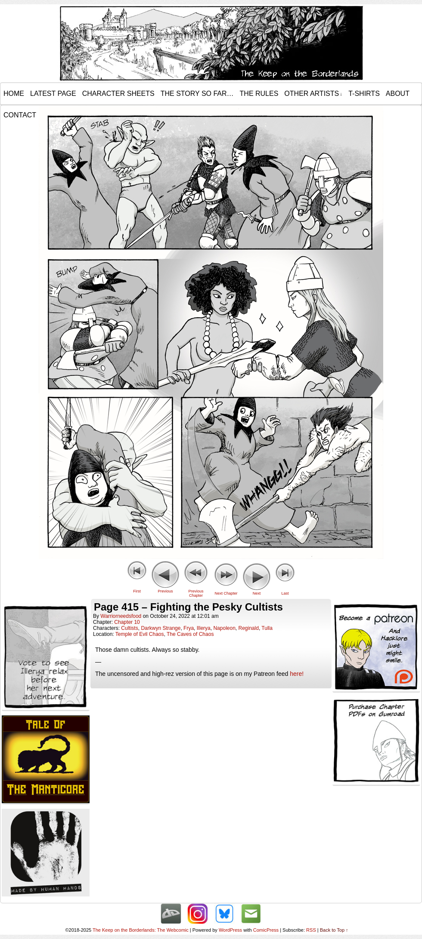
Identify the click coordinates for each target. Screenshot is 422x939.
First (137, 591)
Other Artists (313, 93)
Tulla (267, 628)
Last (285, 593)
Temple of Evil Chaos (139, 634)
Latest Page (53, 93)
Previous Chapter (195, 593)
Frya (188, 628)
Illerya (204, 628)
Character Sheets (118, 93)
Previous (165, 591)
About (398, 93)
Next (257, 593)
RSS (311, 930)
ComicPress (266, 930)
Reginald (249, 628)
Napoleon (224, 628)
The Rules (259, 93)
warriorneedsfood (120, 616)
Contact (19, 115)
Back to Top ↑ (334, 930)
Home (13, 93)
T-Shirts (364, 93)
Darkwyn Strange (160, 628)
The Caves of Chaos (190, 634)
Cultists (129, 628)
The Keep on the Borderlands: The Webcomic (141, 930)
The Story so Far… (197, 93)
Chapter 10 (127, 622)
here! (297, 673)
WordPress (230, 930)
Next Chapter (225, 593)
